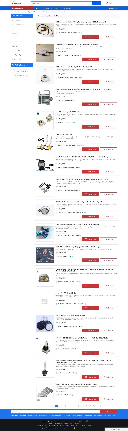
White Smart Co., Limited (65, 395)
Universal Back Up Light (64, 134)
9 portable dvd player (56, 415)
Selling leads (67, 8)
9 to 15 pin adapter (17, 55)
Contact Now (90, 37)
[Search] (98, 406)
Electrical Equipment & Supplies (24, 12)
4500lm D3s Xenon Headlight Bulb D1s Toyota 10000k (74, 67)
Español (65, 423)
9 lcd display (90, 415)
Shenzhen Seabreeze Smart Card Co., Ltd (69, 326)
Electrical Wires (58, 12)
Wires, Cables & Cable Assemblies (43, 12)
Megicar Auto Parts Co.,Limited (66, 373)
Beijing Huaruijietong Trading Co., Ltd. (68, 281)
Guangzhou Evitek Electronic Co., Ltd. (68, 190)
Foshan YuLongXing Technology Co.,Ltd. (69, 32)
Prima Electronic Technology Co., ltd (68, 167)
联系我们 (87, 421)
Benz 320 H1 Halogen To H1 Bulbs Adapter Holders (73, 112)
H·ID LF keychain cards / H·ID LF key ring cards (70, 315)
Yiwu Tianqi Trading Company (66, 348)
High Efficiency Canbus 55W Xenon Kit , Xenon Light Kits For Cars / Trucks (82, 179)
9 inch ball (15, 37)
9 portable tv (15, 33)
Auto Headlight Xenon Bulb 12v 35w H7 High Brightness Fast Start (78, 224)
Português (76, 423)
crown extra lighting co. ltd (65, 100)
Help (70, 421)
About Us (58, 421)
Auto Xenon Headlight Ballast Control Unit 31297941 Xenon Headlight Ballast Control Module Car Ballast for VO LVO (85, 270)
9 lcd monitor (68, 415)
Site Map (75, 421)
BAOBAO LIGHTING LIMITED (66, 122)
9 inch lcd (15, 29)
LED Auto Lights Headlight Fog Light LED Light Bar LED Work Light (78, 247)
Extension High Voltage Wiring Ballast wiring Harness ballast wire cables (81, 22)
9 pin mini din (16, 20)
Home (37, 8)
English (112, 8)
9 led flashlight (44, 415)
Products (46, 8)
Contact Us (64, 421)
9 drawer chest (16, 42)
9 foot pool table (16, 59)
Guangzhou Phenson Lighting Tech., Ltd (69, 77)
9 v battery (15, 46)
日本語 (71, 423)
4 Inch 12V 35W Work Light (66, 293)
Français (51, 423)
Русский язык (58, 423)
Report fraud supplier (21, 71)
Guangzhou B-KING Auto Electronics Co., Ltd (70, 145)
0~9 (90, 425)
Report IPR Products (21, 76)
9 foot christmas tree (101, 415)
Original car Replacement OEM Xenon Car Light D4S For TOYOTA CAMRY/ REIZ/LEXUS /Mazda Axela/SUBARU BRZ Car (84, 361)
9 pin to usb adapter (79, 415)
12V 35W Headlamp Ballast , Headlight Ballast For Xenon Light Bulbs (80, 202)
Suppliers (56, 8)
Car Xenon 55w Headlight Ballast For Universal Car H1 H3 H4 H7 (77, 44)
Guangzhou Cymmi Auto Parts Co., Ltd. (68, 55)
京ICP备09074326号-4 (80, 428)
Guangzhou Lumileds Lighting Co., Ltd (68, 235)
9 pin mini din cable (17, 24)
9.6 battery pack (33, 415)
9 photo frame (113, 415)
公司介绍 (81, 421)
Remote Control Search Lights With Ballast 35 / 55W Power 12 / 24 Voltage (82, 157)
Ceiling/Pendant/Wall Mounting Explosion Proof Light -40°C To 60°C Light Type (83, 89)
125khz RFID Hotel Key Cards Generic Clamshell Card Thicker (76, 384)
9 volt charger (16, 50)
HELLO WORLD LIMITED (64, 256)
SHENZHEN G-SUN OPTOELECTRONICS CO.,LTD (71, 304)
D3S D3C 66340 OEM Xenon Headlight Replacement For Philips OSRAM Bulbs (82, 338)
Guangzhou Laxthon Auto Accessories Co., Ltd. (71, 212)
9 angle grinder (23, 415)
